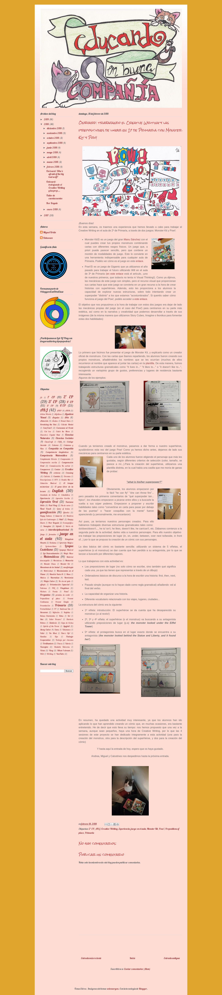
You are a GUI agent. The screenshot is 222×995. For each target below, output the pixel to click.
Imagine (47, 526)
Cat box (47, 431)
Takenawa (66, 629)
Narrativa (54, 577)
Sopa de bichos (67, 623)
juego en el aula (138, 828)
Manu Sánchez (132, 239)
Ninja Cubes (49, 581)
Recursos (44, 612)
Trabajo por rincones (64, 640)
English (57, 490)
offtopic (43, 584)
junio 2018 (52, 147)
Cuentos (56, 476)
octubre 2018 (53, 137)
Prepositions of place (50, 598)
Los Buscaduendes (51, 553)
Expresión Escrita (63, 498)
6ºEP (63, 405)
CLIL (60, 441)
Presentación (45, 605)
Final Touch (45, 508)
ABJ (97, 828)
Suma (57, 629)
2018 (46, 124)
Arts (67, 417)
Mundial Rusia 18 (56, 574)
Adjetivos (58, 414)
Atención (44, 421)
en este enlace (115, 273)
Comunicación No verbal (59, 466)
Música (43, 577)
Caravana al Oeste (64, 427)
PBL (53, 588)
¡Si (41, 397)
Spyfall (66, 626)
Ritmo (61, 616)
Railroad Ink (65, 609)
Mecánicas (57, 560)
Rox (41, 619)
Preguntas (45, 594)
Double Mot (65, 480)
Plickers (43, 591)
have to (59, 515)
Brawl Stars (65, 421)
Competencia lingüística (57, 452)
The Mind (53, 633)
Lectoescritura (50, 546)
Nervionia (68, 577)
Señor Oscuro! (55, 619)
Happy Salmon (46, 516)
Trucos (59, 643)
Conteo (57, 469)
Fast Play (53, 505)
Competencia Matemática (53, 455)
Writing (50, 654)
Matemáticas (51, 556)
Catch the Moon (63, 431)
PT (55, 609)
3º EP (52, 401)
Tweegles (44, 647)
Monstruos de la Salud (50, 567)
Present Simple (62, 602)
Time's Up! (65, 633)
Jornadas (52, 534)
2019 (46, 119)
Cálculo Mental (67, 424)
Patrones (43, 588)
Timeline (43, 636)
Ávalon (55, 421)
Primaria (89, 832)
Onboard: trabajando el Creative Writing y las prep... (55, 186)
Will (42, 654)
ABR (67, 410)
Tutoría (68, 643)
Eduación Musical (48, 483)
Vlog (51, 650)
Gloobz (66, 512)
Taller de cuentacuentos (54, 197)
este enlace (140, 299)
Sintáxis (53, 622)
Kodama (53, 542)
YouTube (60, 653)
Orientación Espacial (59, 584)
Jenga (42, 534)
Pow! (161, 828)
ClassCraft (49, 442)
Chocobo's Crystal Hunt (50, 435)
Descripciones (45, 480)
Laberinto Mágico (66, 542)
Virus (42, 650)
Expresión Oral (49, 502)
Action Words (45, 414)
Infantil (59, 526)
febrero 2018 (53, 166)
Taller (42, 633)
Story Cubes (45, 629)
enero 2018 (52, 209)
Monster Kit (152, 828)
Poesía (55, 591)
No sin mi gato (64, 581)
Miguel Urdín (49, 232)
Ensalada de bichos (48, 495)
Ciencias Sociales (64, 438)
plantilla (150, 363)
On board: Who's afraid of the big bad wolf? (55, 173)
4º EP (70, 402)
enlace (139, 261)
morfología (68, 567)
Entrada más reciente (91, 958)
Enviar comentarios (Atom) (137, 968)
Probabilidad (45, 609)
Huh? (61, 519)
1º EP (51, 397)
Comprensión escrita (48, 462)
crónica (57, 472)
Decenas (67, 476)
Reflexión (56, 612)
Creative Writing (109, 828)
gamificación (48, 512)
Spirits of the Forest (51, 626)
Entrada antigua (172, 958)
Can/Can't (47, 427)
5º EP (50, 405)
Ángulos (55, 417)
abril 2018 (52, 157)
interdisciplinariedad (59, 529)
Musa (68, 574)
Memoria (69, 560)
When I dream (63, 650)
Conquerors (45, 469)
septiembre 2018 (55, 142)
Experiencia (124, 828)
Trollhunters (48, 643)
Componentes (65, 459)
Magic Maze (68, 553)
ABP (59, 410)
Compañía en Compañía (61, 448)
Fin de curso (66, 505)
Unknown (48, 237)
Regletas (67, 612)
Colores (55, 445)
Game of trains (63, 509)
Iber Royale (52, 203)
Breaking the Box (48, 424)
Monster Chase (50, 564)
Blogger (143, 988)
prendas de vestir (63, 595)
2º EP (91, 828)
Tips (56, 636)
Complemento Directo (48, 459)
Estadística (65, 495)
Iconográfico (68, 523)
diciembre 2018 (54, 128)
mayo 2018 (52, 152)
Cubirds (47, 476)
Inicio (132, 958)
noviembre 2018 (55, 133)
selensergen (112, 988)
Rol (69, 616)
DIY (56, 480)
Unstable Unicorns (62, 647)
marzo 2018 (53, 161)
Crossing (69, 472)
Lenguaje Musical (66, 550)
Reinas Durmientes (47, 616)
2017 (46, 215)
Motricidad (48, 571)
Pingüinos (64, 588)
